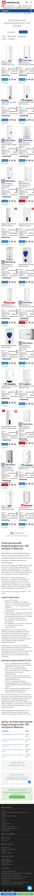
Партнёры (4, 851)
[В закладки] (12, 79)
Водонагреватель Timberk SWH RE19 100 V (9, 387)
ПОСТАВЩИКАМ (5, 830)
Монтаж (3, 810)
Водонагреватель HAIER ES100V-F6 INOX (26, 265)
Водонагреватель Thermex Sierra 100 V (7, 508)
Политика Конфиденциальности (9, 828)
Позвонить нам (25, 894)
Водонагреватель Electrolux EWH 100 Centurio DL (7, 266)
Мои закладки (5, 863)
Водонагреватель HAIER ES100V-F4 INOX (8, 346)
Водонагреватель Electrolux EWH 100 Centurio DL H (24, 347)
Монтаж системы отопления (8, 816)
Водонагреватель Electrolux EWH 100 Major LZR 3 (9, 144)
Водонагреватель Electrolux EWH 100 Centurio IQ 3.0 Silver (7, 469)
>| (22, 533)
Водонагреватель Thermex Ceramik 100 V (8, 306)
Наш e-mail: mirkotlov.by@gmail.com (10, 875)
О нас (2, 818)
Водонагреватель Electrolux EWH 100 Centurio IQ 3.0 (24, 185)
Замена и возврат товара (8, 827)
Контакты (3, 819)
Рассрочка (4, 825)
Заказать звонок (8, 894)
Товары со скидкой (6, 852)
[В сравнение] (15, 79)
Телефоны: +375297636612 (8, 871)
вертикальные (22, 36)
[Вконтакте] (13, 890)
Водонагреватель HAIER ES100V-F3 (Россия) (8, 224)
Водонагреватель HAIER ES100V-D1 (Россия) (26, 224)
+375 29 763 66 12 (9, 6)
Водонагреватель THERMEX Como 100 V (8, 63)
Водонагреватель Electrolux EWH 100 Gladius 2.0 (24, 144)
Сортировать (12, 32)
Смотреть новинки (17, 797)
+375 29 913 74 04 (26, 6)
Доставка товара (5, 823)
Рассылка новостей (6, 864)
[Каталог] (30, 11)
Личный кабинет (5, 859)
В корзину (4, 79)
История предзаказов (7, 861)
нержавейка (11, 39)
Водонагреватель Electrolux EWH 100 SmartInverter (7, 185)
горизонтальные (11, 36)
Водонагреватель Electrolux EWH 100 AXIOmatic (24, 428)
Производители (5, 847)
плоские (4, 39)
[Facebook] (8, 890)
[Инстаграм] (3, 890)
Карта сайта (4, 840)
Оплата (3, 821)
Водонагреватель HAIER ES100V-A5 (12, 734)
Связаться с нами (6, 837)
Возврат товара (5, 839)
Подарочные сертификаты (8, 849)
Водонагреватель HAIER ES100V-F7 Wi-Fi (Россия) (8, 427)
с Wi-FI (3, 36)
